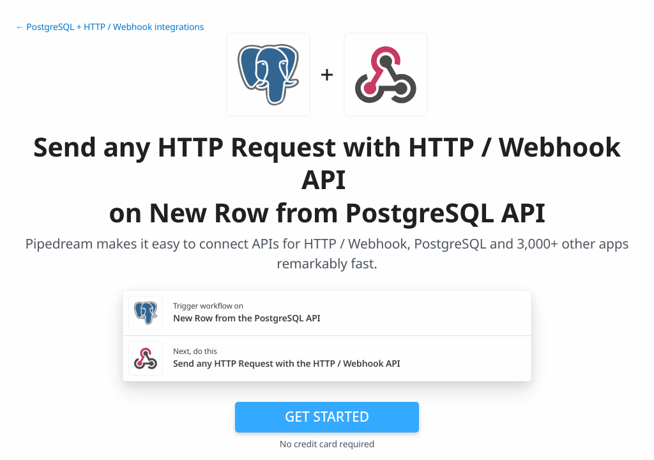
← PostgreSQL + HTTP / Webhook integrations (109, 27)
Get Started (327, 416)
